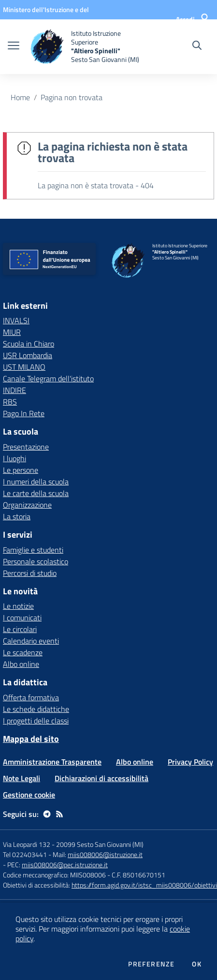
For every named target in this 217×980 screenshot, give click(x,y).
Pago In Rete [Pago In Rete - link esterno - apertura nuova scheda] (23, 413)
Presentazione (26, 446)
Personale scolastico (35, 561)
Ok (197, 964)
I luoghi (14, 458)
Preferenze (151, 964)
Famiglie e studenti (33, 550)
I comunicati (22, 617)
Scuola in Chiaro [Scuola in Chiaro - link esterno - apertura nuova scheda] (28, 343)
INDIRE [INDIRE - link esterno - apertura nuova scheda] (14, 390)
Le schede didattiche (36, 709)
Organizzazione (27, 505)
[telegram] (47, 814)
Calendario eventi (31, 641)
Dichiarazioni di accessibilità (101, 778)
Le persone (20, 470)
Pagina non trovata (71, 97)
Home (20, 97)
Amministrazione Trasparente (52, 762)
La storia (16, 516)
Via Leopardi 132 (26, 844)
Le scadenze (23, 652)
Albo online (21, 664)
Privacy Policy (190, 762)
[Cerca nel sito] (196, 46)
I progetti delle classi (36, 720)
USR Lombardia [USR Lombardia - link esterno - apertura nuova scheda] (27, 355)
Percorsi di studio (30, 573)
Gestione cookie (29, 794)
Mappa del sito (31, 738)
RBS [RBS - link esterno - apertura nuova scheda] (10, 401)
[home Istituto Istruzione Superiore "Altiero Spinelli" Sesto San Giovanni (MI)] (85, 46)
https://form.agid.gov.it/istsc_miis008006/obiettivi (144, 885)
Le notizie (18, 606)
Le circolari (20, 629)
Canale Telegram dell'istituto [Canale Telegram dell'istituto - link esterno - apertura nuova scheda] (48, 378)
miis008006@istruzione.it (105, 854)
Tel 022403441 (25, 854)
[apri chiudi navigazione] (13, 46)
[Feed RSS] (59, 814)
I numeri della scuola (36, 481)
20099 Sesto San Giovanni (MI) (100, 844)
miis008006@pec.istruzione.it (65, 864)
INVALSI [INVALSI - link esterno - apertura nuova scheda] (16, 320)
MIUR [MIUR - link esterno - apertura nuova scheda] (12, 332)
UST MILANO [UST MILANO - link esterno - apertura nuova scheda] (24, 367)
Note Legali (21, 778)
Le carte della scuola (36, 493)
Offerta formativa (31, 697)
